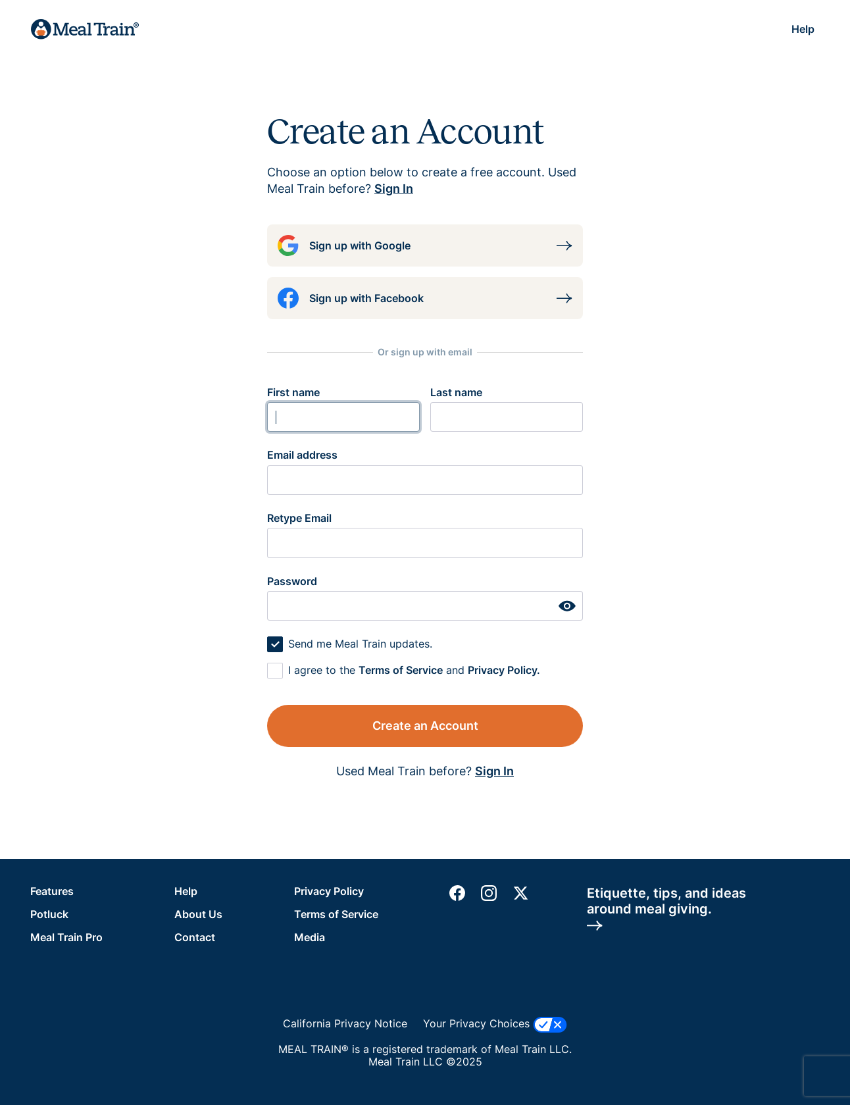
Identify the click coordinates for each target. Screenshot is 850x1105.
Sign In (393, 188)
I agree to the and (414, 670)
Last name (456, 392)
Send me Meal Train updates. (360, 643)
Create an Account (425, 725)
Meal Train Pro (66, 937)
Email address (302, 454)
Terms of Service (401, 670)
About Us (198, 914)
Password (292, 581)
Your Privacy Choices (494, 1025)
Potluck (49, 914)
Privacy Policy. (504, 670)
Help (802, 29)
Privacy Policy (329, 891)
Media (309, 937)
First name (293, 392)
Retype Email (299, 518)
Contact (194, 937)
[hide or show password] (567, 606)
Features (52, 891)
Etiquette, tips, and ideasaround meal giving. (666, 908)
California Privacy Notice (345, 1023)
